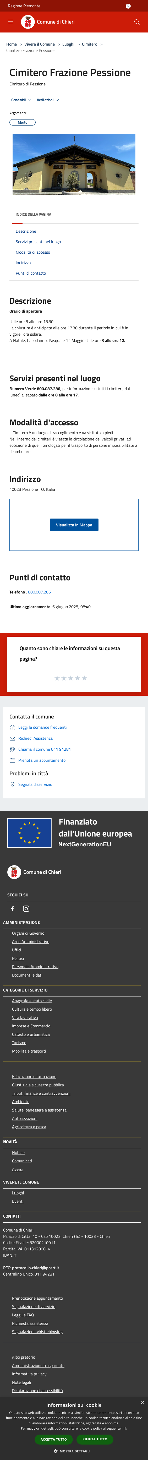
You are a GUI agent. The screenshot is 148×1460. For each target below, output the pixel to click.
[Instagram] (26, 908)
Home (11, 44)
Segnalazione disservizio (33, 1306)
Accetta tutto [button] (54, 1439)
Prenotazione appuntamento (37, 1298)
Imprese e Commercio (31, 1026)
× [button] (142, 1403)
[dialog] (74, 1428)
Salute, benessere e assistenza (39, 1110)
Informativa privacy (29, 1374)
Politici (18, 958)
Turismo (19, 1042)
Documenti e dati (27, 975)
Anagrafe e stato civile (32, 1001)
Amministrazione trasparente (38, 1365)
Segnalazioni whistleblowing (37, 1331)
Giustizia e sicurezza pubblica (38, 1085)
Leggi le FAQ (23, 1315)
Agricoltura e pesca (29, 1127)
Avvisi (17, 1169)
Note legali (21, 1382)
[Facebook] (12, 908)
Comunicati (22, 1161)
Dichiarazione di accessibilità (37, 1390)
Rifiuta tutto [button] (95, 1439)
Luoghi (68, 44)
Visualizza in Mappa (74, 525)
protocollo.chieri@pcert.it (35, 1268)
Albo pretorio (23, 1357)
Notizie (18, 1152)
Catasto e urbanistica (31, 1034)
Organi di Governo (28, 933)
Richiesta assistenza (30, 1323)
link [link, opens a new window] (124, 1428)
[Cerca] (137, 22)
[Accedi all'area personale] (128, 6)
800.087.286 (39, 592)
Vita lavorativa (25, 1017)
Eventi (18, 1201)
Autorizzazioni (24, 1118)
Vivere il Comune (40, 44)
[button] (74, 1451)
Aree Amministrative (30, 941)
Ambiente (20, 1101)
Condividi (22, 100)
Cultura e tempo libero (32, 1009)
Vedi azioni (49, 100)
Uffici (16, 950)
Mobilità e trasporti (29, 1051)
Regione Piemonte (24, 6)
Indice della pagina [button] (33, 214)
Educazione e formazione (34, 1076)
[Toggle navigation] (10, 21)
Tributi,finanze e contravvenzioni (41, 1093)
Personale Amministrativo (35, 966)
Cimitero (89, 44)
